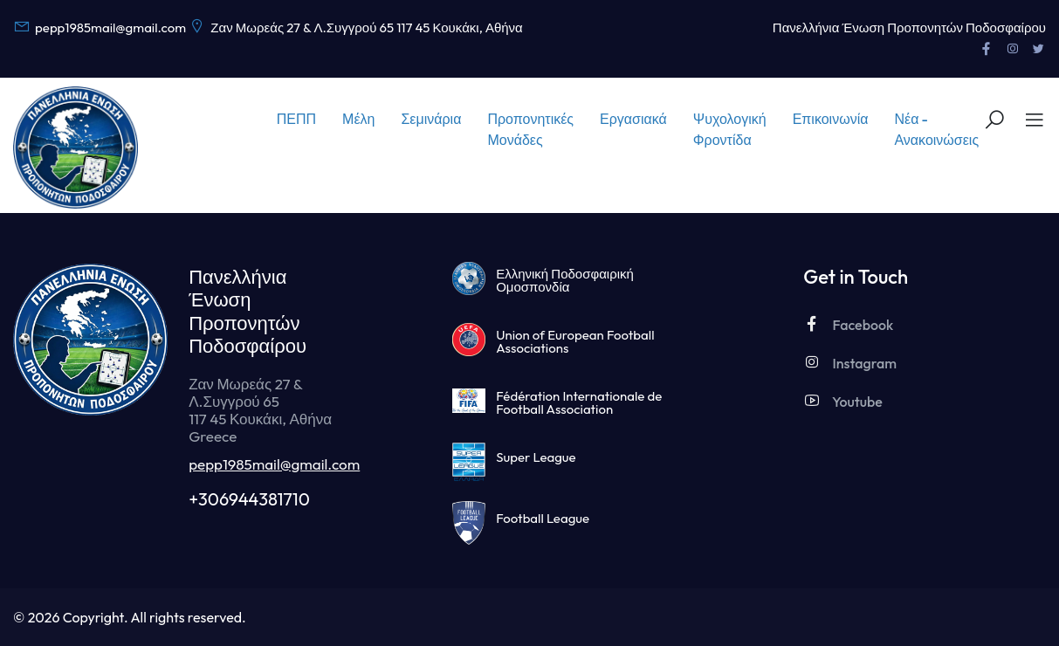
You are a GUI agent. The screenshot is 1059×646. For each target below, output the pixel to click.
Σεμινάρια (431, 118)
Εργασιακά (633, 118)
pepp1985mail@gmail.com (274, 464)
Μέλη (358, 118)
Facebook (848, 324)
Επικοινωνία (831, 118)
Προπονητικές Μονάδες (530, 129)
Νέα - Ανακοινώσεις (936, 129)
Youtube (843, 401)
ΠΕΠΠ (296, 118)
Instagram (850, 363)
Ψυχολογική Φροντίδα (730, 129)
